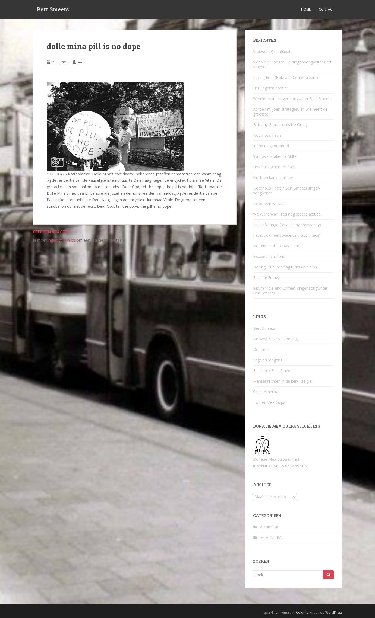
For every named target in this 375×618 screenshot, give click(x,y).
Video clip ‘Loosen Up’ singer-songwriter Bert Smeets (292, 64)
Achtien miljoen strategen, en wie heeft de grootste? (290, 112)
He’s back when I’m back (274, 166)
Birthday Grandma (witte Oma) (280, 124)
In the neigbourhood (271, 145)
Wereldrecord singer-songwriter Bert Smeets (292, 98)
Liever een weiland (269, 203)
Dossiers (261, 349)
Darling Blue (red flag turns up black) (285, 267)
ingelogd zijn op (61, 240)
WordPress (333, 612)
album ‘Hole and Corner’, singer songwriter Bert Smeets (290, 291)
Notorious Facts (267, 135)
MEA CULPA (271, 537)
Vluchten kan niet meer (273, 177)
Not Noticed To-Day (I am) (277, 245)
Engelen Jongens (267, 360)
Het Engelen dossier (270, 88)
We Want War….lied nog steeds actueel (287, 214)
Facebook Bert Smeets (273, 370)
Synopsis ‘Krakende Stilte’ (275, 156)
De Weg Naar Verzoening (275, 338)
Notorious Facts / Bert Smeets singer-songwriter (286, 190)
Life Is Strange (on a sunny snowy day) (287, 224)
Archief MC (269, 526)
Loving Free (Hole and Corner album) (285, 77)
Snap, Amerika (265, 391)
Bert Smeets (53, 9)
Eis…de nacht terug (269, 256)
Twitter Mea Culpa (269, 402)
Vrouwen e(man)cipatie (273, 51)
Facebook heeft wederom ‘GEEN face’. (286, 235)
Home (306, 9)
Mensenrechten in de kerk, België (282, 381)
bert (80, 62)
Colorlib (302, 612)
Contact (326, 9)
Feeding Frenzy (266, 277)
